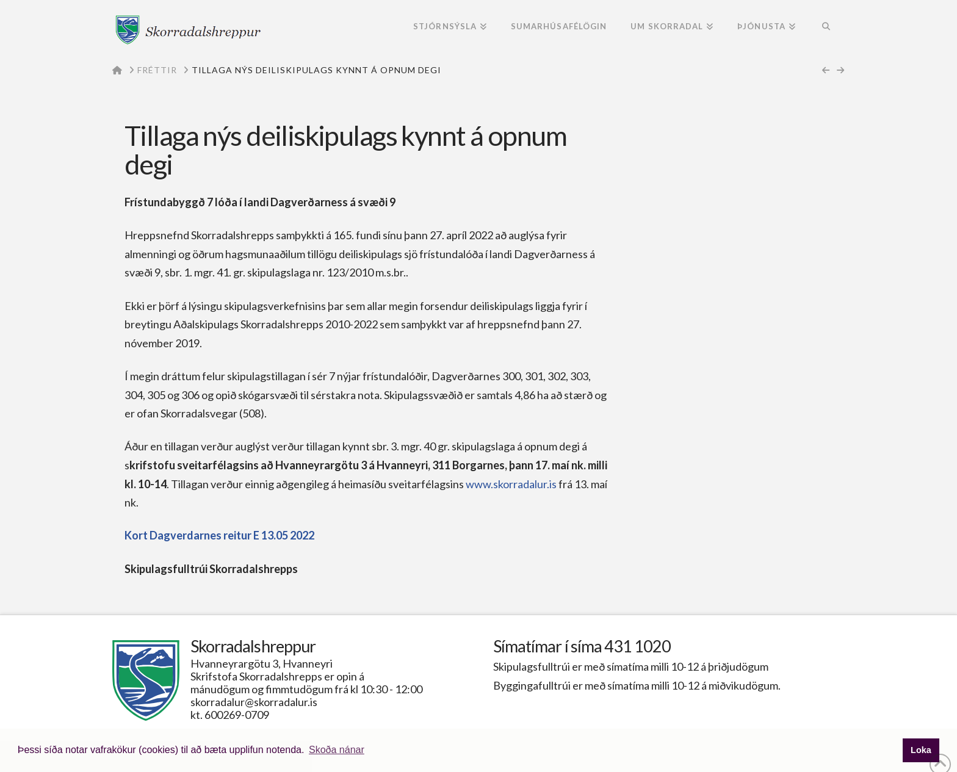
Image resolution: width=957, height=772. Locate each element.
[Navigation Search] (826, 27)
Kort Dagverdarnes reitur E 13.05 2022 (219, 535)
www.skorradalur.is (510, 484)
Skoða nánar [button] (336, 750)
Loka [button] (921, 750)
